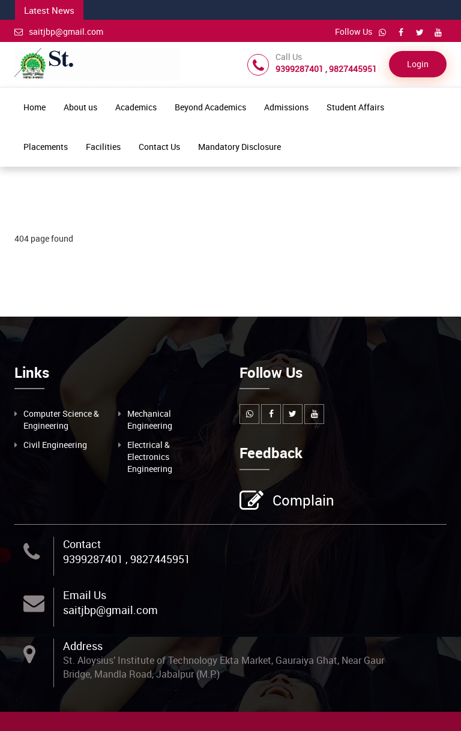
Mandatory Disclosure (239, 146)
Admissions (286, 107)
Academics (136, 107)
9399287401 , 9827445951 (126, 559)
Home (34, 107)
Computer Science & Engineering (61, 419)
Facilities (103, 146)
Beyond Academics (210, 107)
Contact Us (159, 146)
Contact (82, 544)
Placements (45, 146)
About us (80, 107)
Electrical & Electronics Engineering (149, 456)
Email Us (84, 595)
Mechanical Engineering (149, 419)
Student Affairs (355, 107)
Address (83, 646)
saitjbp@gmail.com (58, 31)
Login (418, 64)
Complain (302, 501)
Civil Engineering (55, 444)
